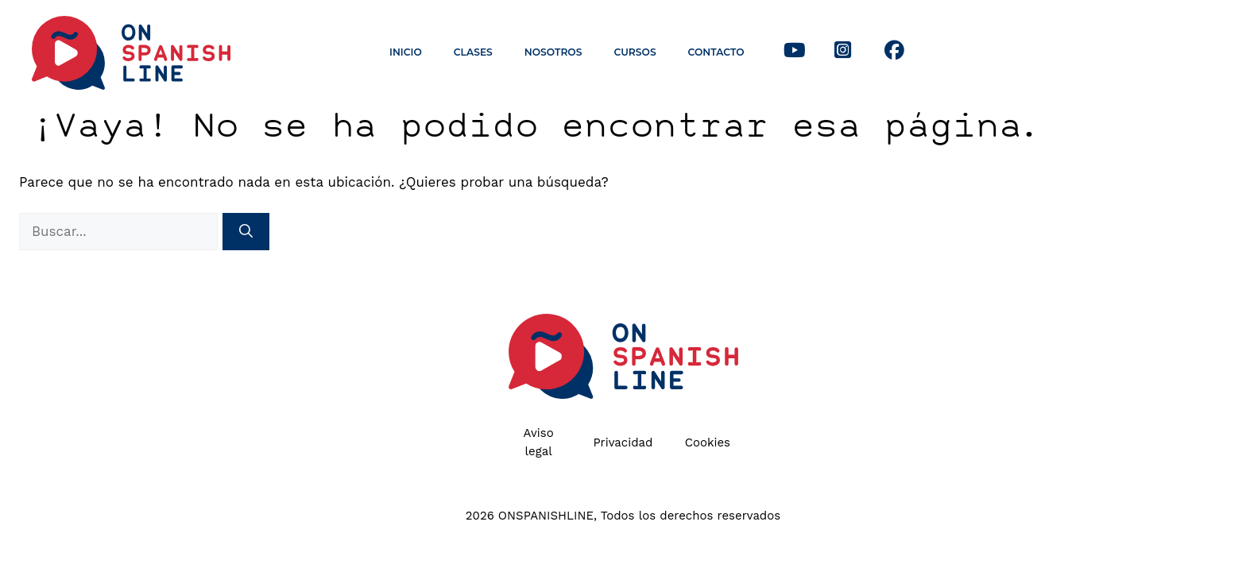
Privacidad (622, 442)
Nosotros (553, 52)
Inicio (405, 52)
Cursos (634, 52)
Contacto (716, 52)
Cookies (707, 442)
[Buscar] (245, 232)
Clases (473, 52)
